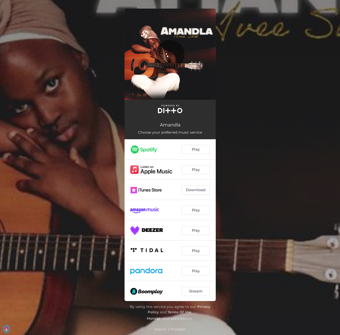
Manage (154, 318)
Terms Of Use (180, 312)
